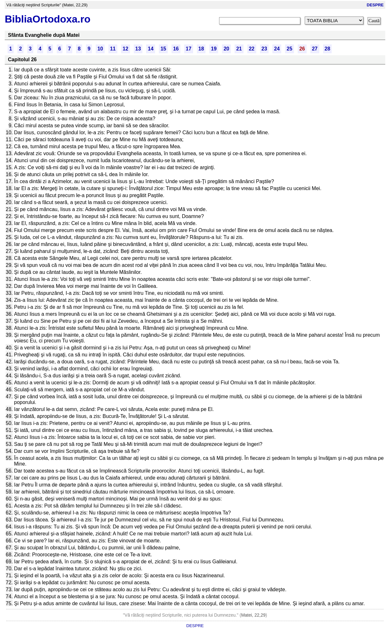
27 (315, 48)
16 (176, 48)
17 (189, 48)
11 (113, 48)
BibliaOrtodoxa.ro (47, 19)
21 (239, 48)
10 (100, 48)
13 (138, 48)
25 (289, 48)
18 (201, 48)
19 (214, 48)
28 (327, 48)
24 (277, 48)
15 (163, 48)
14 (150, 48)
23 (264, 48)
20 (226, 48)
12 (125, 48)
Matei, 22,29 (253, 615)
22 (252, 48)
